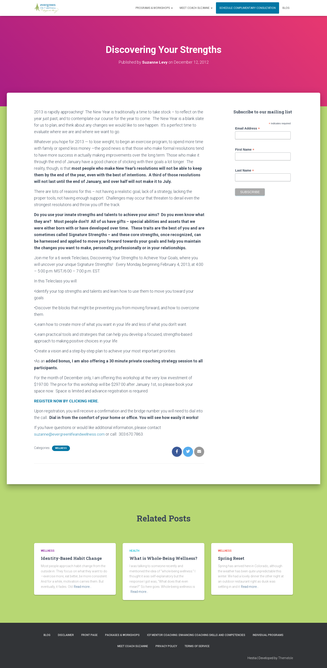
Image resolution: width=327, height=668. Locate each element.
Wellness (61, 448)
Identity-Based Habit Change (71, 558)
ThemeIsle (285, 658)
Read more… (83, 586)
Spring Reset (231, 558)
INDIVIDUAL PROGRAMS (268, 635)
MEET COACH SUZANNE (196, 8)
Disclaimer (66, 635)
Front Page (89, 635)
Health (134, 550)
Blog (286, 8)
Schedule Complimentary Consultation (247, 8)
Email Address (247, 128)
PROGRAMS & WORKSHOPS (154, 8)
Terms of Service (197, 646)
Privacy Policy (166, 646)
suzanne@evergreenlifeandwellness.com (70, 434)
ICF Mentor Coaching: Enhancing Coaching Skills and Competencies (196, 635)
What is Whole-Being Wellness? (163, 558)
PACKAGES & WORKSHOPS (122, 635)
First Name (244, 149)
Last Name (244, 170)
